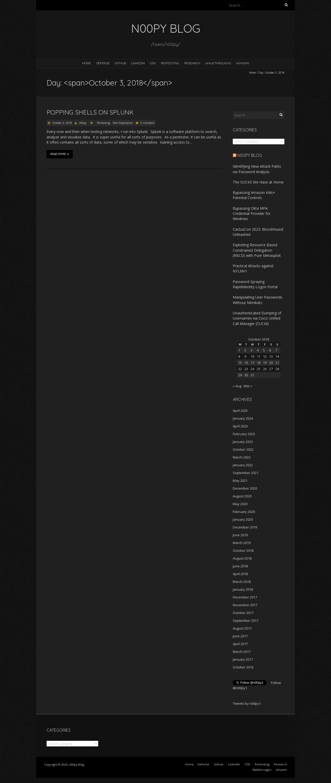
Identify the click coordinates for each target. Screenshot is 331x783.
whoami (242, 63)
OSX (153, 63)
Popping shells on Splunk (90, 112)
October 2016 (243, 667)
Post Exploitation (123, 123)
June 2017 (240, 636)
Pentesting (170, 63)
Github (120, 63)
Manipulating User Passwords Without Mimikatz (257, 300)
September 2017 (245, 620)
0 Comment (147, 123)
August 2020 (242, 496)
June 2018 (240, 566)
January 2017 (243, 659)
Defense (103, 63)
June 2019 (240, 535)
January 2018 (243, 589)
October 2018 (243, 550)
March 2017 (242, 651)
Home (86, 63)
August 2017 (242, 628)
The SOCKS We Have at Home (258, 182)
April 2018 (240, 574)
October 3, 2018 (61, 123)
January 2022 (243, 465)
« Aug (237, 386)
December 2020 (245, 488)
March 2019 (242, 542)
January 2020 (243, 519)
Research (192, 63)
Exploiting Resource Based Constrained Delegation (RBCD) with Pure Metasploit (257, 250)
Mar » (248, 386)
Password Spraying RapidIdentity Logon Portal (255, 284)
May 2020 (240, 504)
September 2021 (245, 472)
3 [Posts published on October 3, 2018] (251, 350)
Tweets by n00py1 (247, 703)
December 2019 (245, 527)
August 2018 (242, 558)
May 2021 (240, 480)
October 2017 (243, 612)
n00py (82, 123)
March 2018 (242, 581)
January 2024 (243, 418)
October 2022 (243, 449)
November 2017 (245, 605)
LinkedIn (138, 63)
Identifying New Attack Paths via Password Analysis (257, 169)
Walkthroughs (218, 63)
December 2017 (245, 597)
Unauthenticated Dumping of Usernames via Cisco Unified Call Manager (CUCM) (257, 318)
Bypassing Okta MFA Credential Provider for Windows (251, 213)
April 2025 (240, 410)
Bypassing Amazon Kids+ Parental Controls (254, 195)
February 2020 (244, 511)
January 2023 (243, 441)
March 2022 (242, 457)
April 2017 (240, 643)
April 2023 (240, 426)
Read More (59, 154)
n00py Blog (249, 155)
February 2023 (244, 434)
